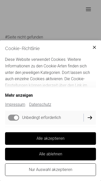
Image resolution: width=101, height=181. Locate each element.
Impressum (15, 104)
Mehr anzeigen (19, 95)
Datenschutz (40, 104)
